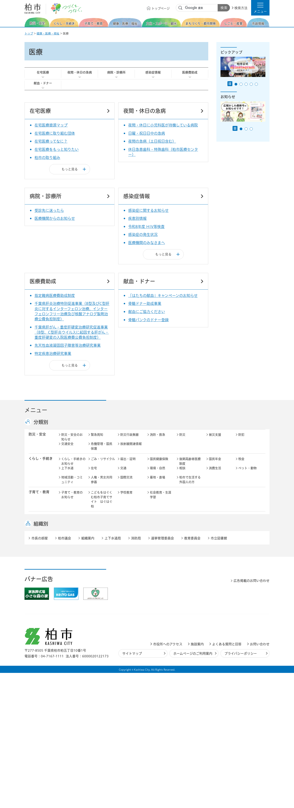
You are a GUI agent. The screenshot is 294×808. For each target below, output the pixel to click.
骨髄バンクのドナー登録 (148, 320)
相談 (182, 472)
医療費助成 (189, 72)
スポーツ (126, 545)
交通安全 (67, 448)
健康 (94, 520)
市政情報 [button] (35, 604)
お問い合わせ (260, 779)
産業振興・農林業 (160, 592)
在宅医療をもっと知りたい (57, 149)
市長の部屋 (98, 604)
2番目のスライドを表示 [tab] (241, 84)
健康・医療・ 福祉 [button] (39, 523)
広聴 (64, 613)
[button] (260, 8)
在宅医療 (43, 72)
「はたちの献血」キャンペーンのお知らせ (163, 295)
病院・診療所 (116, 72)
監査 (153, 613)
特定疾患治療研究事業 (53, 353)
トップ (28, 33)
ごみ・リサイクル (103, 463)
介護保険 (185, 520)
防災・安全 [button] (37, 438)
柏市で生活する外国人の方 (190, 484)
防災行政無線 (129, 438)
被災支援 (215, 438)
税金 (241, 463)
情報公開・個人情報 (131, 616)
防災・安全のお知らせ (72, 441)
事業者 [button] (34, 637)
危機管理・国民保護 (101, 450)
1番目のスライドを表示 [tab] (235, 84)
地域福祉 (67, 530)
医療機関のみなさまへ (146, 243)
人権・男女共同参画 (101, 484)
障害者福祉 (246, 520)
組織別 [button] (40, 658)
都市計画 (126, 565)
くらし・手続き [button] (41, 463)
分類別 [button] (40, 422)
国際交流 (126, 481)
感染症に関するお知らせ (148, 210)
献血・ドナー (43, 83)
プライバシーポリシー (240, 788)
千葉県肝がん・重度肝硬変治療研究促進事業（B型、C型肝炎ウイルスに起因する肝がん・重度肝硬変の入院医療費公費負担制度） (72, 332)
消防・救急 (157, 438)
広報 (241, 604)
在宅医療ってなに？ (51, 141)
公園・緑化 (216, 565)
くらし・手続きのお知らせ (73, 465)
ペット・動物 (247, 472)
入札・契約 (187, 589)
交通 (123, 472)
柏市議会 (64, 673)
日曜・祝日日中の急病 (146, 133)
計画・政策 (157, 604)
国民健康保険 (159, 463)
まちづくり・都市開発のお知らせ (73, 567)
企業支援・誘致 (131, 589)
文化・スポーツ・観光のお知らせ (72, 550)
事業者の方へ (70, 637)
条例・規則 (69, 622)
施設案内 (197, 779)
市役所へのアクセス (167, 779)
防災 (182, 438)
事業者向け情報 (160, 530)
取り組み (185, 530)
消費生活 (215, 472)
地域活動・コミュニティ (72, 484)
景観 (182, 565)
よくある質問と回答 (227, 779)
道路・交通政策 (101, 574)
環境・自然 (157, 472)
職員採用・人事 (219, 604)
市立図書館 (219, 673)
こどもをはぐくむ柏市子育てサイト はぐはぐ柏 (101, 503)
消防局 (136, 673)
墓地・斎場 (157, 481)
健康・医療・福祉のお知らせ (72, 523)
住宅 (94, 472)
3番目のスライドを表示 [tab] (246, 84)
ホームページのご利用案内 (192, 788)
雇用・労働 (98, 589)
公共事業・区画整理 (131, 576)
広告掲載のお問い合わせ (252, 715)
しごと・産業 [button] (39, 589)
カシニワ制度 (247, 565)
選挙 (94, 613)
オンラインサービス (249, 616)
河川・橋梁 (187, 574)
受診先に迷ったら (49, 210)
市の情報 (126, 604)
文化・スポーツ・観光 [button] (42, 547)
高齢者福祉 (216, 520)
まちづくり (98, 565)
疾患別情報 (137, 218)
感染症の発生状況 (143, 234)
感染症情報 (153, 72)
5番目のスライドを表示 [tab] (256, 84)
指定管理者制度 (219, 589)
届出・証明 (128, 463)
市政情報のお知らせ (72, 607)
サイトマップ (132, 788)
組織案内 (87, 673)
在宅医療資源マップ (51, 125)
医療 (123, 520)
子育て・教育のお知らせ (72, 499)
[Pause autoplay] (230, 83)
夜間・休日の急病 (79, 72)
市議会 (183, 613)
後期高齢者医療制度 (190, 465)
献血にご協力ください (146, 311)
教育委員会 (216, 613)
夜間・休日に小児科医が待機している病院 (163, 125)
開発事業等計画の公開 (160, 567)
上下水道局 (113, 673)
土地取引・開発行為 (160, 576)
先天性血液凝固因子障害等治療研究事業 (68, 345)
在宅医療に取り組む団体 (55, 133)
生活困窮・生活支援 (101, 532)
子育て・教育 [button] (39, 496)
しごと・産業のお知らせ (72, 592)
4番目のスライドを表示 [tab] (251, 84)
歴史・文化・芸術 (101, 547)
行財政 (183, 604)
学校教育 (126, 496)
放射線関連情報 (131, 448)
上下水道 (67, 472)
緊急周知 (97, 438)
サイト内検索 (180, 8)
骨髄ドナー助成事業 (144, 303)
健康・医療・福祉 (48, 33)
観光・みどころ (160, 545)
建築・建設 (69, 574)
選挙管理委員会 (162, 673)
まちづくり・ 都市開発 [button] (39, 567)
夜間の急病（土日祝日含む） (152, 141)
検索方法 (240, 8)
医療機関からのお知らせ (55, 218)
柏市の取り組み (47, 157)
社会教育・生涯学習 (160, 499)
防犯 (241, 438)
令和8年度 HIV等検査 (146, 226)
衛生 (153, 520)
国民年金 (215, 463)
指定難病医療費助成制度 (55, 295)
